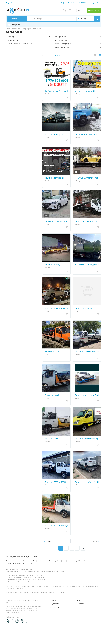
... (77, 548)
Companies (82, 2)
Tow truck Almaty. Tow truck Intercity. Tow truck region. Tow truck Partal (57, 308)
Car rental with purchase (56, 221)
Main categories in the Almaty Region (18, 557)
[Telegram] (8, 621)
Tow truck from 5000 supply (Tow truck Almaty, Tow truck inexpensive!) (87, 438)
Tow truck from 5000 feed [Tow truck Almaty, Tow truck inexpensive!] (87, 482)
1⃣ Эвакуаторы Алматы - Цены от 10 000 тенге (57, 91)
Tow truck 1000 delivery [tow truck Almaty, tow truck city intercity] (57, 525)
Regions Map (55, 604)
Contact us (54, 607)
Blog (92, 2)
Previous (48, 541)
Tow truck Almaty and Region (87, 395)
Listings (62, 2)
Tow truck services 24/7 (55, 178)
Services (71, 2)
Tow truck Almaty (52, 264)
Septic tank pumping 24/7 (86, 134)
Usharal (19, 561)
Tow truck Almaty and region (87, 178)
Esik (33, 561)
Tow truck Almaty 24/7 (54, 134)
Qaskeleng (73, 561)
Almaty (8, 561)
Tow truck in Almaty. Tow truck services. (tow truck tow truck (87, 221)
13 (83, 548)
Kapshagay (52, 561)
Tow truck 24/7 (51, 438)
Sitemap (53, 600)
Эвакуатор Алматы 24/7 (85, 91)
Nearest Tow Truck (53, 351)
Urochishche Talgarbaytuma (15, 563)
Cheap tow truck (52, 395)
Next (96, 541)
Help (99, 2)
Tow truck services (83, 308)
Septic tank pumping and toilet (87, 264)
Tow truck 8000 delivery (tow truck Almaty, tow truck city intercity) (87, 351)
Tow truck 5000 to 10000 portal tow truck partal (57, 482)
